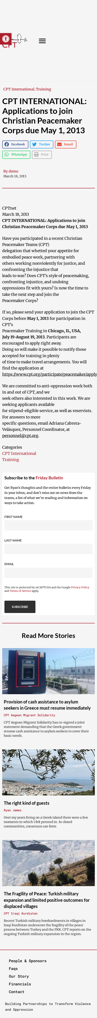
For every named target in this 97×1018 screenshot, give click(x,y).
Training (43, 89)
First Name (13, 517)
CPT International (18, 89)
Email (9, 564)
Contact (16, 991)
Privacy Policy (80, 587)
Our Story (19, 976)
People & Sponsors (28, 960)
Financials (20, 983)
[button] (6, 39)
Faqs (13, 968)
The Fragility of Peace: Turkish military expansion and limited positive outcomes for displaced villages (47, 900)
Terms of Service (20, 590)
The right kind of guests (26, 803)
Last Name (13, 540)
